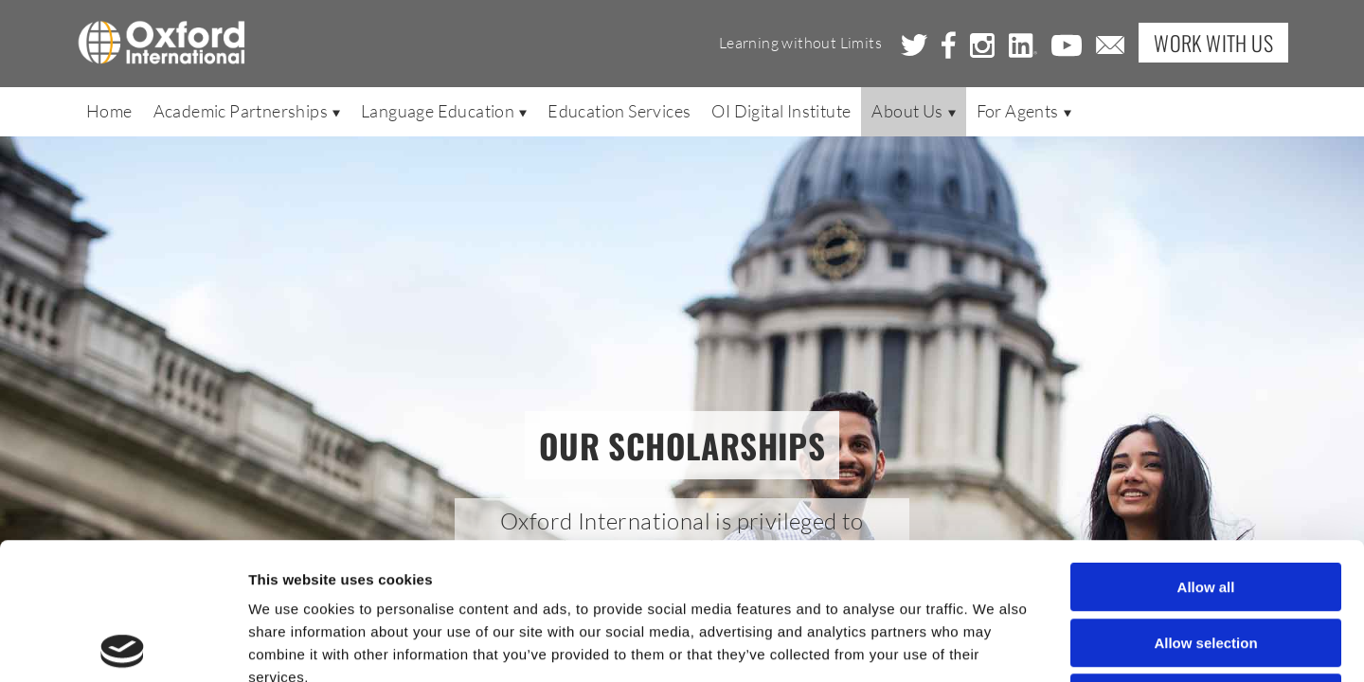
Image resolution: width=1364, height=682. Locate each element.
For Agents (1024, 110)
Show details (994, 645)
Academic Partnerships (246, 110)
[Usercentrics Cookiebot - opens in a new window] (123, 645)
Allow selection (1205, 506)
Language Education (444, 110)
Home (109, 110)
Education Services (619, 110)
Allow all (1206, 450)
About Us (913, 110)
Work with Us (1213, 42)
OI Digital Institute (781, 110)
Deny (1206, 561)
